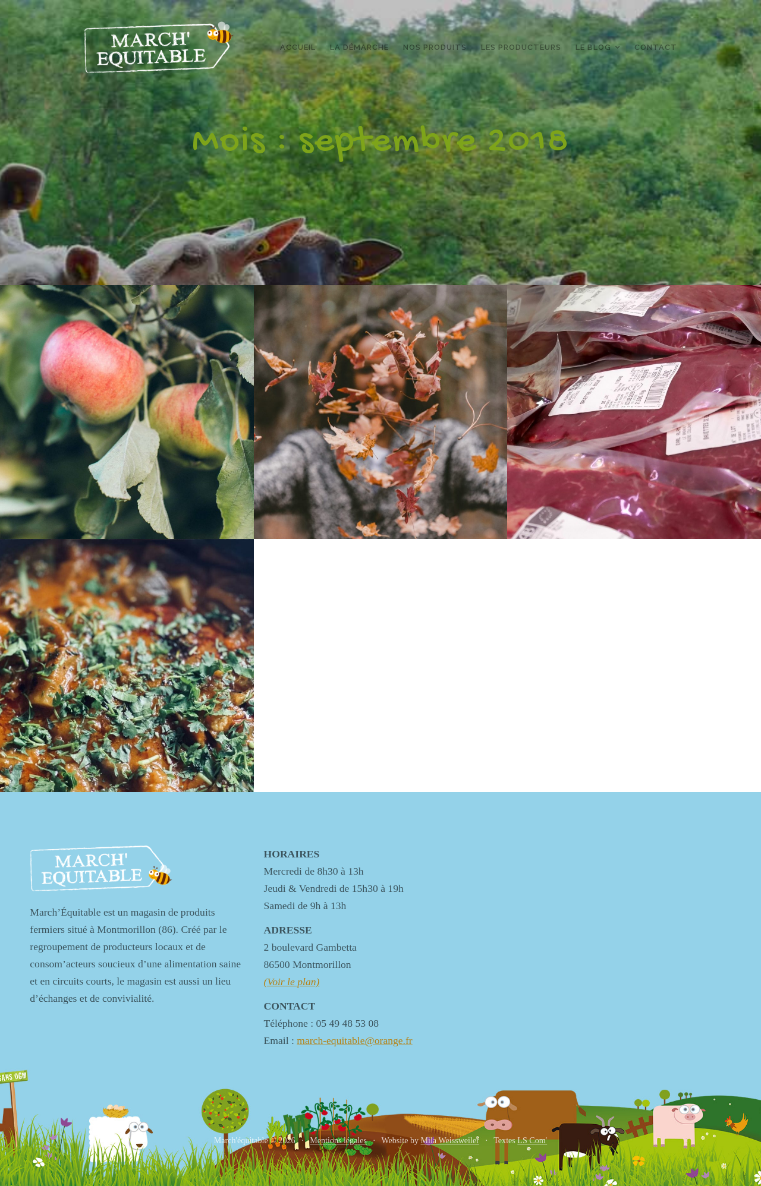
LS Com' (532, 1140)
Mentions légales (338, 1140)
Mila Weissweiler (450, 1140)
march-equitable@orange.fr (355, 1040)
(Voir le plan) (292, 982)
